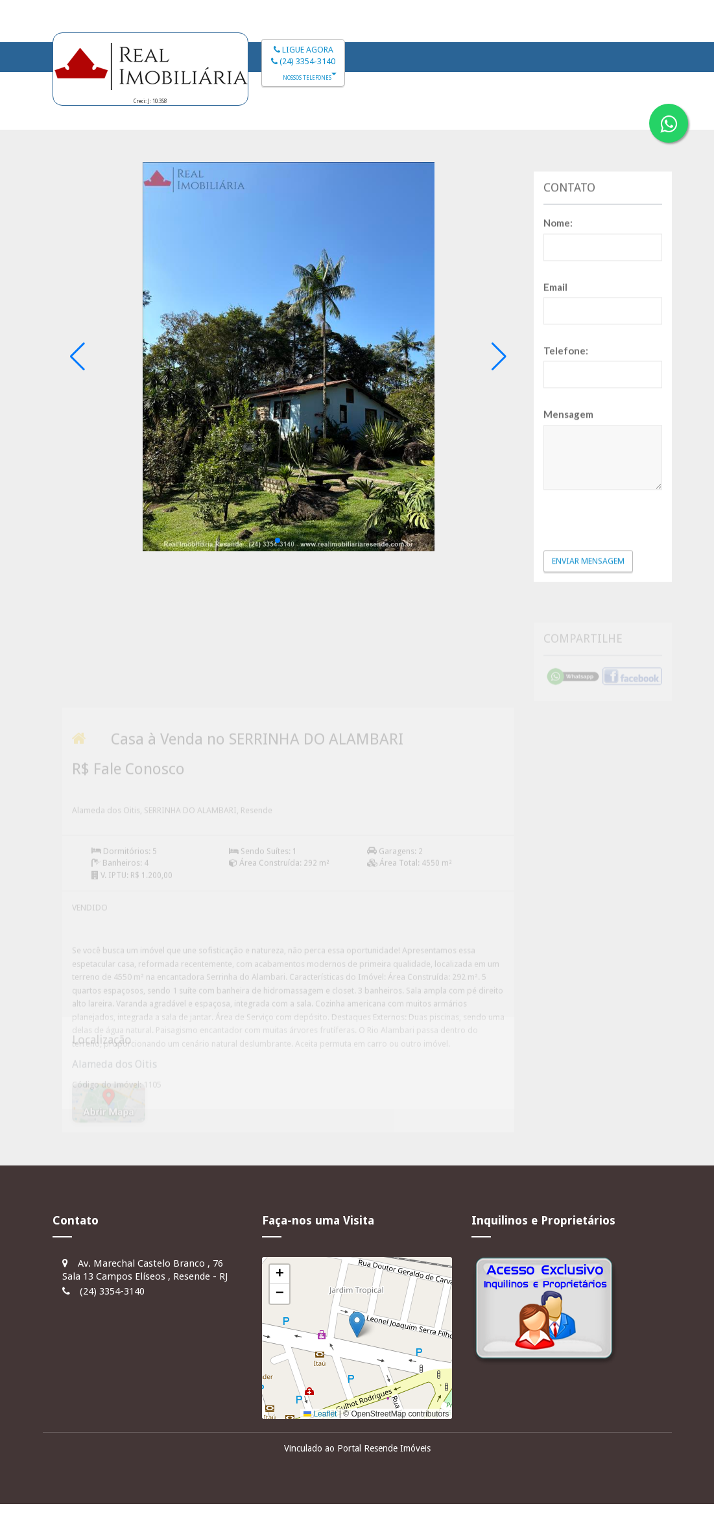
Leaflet (320, 1413)
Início (281, 114)
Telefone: (565, 441)
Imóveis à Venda (370, 114)
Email (555, 377)
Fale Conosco (616, 114)
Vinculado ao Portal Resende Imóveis (357, 1448)
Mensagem (568, 504)
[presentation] (619, 609)
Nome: (558, 313)
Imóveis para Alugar (496, 114)
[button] (277, 540)
